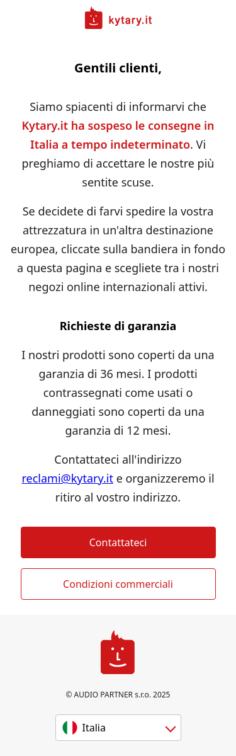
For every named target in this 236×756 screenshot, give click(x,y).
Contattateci (118, 542)
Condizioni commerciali (118, 584)
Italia (94, 728)
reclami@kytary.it (67, 478)
